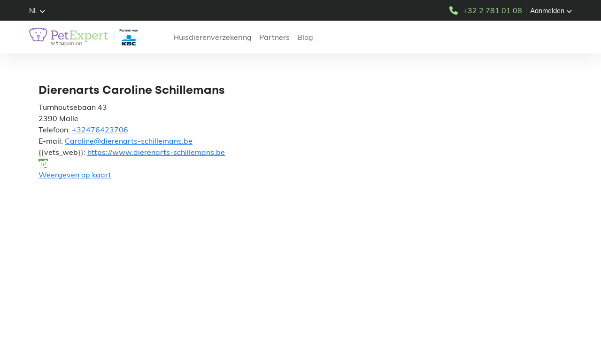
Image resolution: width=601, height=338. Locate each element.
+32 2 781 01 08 (485, 10)
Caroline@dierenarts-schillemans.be (129, 141)
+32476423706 (100, 129)
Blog (305, 37)
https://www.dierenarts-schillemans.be (156, 152)
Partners (274, 37)
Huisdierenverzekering (212, 37)
